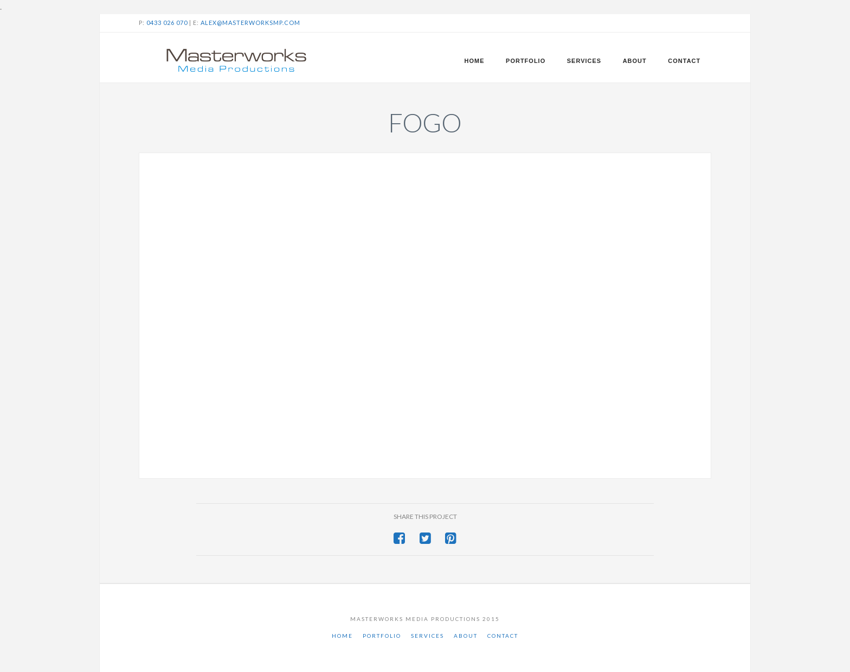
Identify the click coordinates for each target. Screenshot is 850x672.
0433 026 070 (167, 22)
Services (427, 635)
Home (342, 635)
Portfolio (382, 635)
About (466, 635)
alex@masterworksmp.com (250, 22)
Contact (502, 635)
